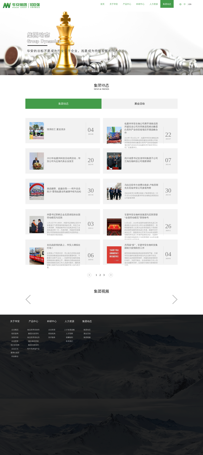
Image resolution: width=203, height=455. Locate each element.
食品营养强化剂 (33, 401)
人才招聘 (69, 397)
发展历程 (14, 401)
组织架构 (14, 397)
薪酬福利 (69, 401)
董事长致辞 (15, 416)
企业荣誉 (14, 404)
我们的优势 (15, 408)
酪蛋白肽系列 (33, 397)
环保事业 (14, 420)
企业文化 (14, 412)
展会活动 (101, 71)
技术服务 (51, 401)
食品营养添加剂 (33, 393)
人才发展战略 (69, 393)
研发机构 (51, 397)
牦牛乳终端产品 (33, 412)
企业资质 (51, 393)
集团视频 (114, 71)
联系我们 (69, 404)
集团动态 (87, 71)
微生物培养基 (33, 404)
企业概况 (14, 393)
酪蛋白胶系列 (33, 408)
